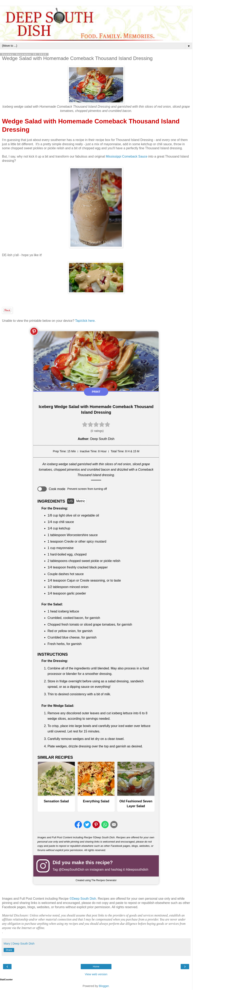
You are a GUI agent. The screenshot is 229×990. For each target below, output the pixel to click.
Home (96, 966)
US (70, 501)
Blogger (104, 986)
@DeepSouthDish (71, 869)
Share (9, 950)
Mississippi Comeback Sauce (126, 156)
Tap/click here (85, 320)
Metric (80, 501)
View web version (96, 974)
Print (96, 391)
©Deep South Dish (82, 898)
